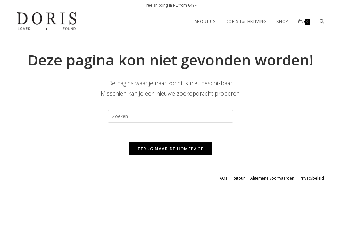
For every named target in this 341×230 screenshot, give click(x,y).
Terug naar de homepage (170, 148)
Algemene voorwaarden (272, 178)
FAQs (222, 178)
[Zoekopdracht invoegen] (170, 116)
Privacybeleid (312, 178)
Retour (239, 178)
